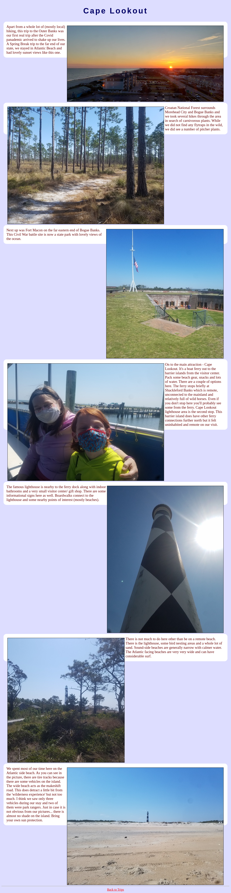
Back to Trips (115, 889)
